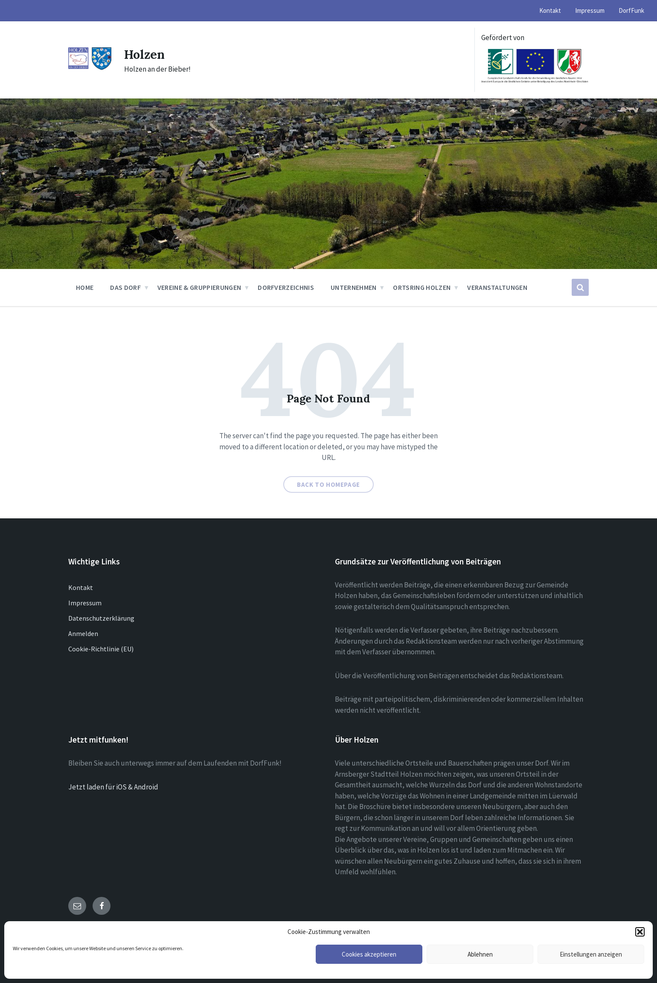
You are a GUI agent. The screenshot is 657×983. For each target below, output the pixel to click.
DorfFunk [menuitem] (631, 10)
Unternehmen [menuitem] (354, 287)
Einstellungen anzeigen (591, 954)
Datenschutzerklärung (101, 618)
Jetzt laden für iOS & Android (113, 787)
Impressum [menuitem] (590, 10)
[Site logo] (89, 67)
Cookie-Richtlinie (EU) (101, 649)
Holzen (145, 54)
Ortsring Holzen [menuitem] (422, 287)
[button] (640, 932)
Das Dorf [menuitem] (125, 287)
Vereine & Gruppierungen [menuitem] (199, 287)
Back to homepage (328, 484)
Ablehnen (480, 954)
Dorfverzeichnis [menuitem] (286, 287)
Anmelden (83, 633)
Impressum (85, 602)
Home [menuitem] (84, 287)
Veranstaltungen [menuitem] (497, 287)
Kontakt (80, 587)
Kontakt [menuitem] (550, 10)
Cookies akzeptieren (369, 954)
